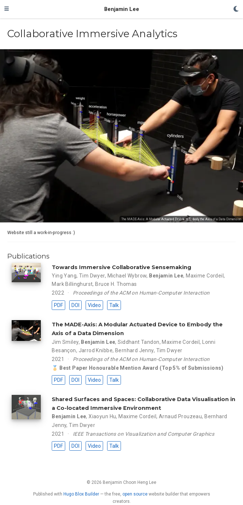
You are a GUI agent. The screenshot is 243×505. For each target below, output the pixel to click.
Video (94, 305)
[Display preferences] (236, 9)
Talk (114, 305)
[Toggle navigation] (6, 9)
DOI (75, 305)
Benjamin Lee (121, 9)
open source (135, 494)
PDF (58, 305)
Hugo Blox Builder (81, 494)
